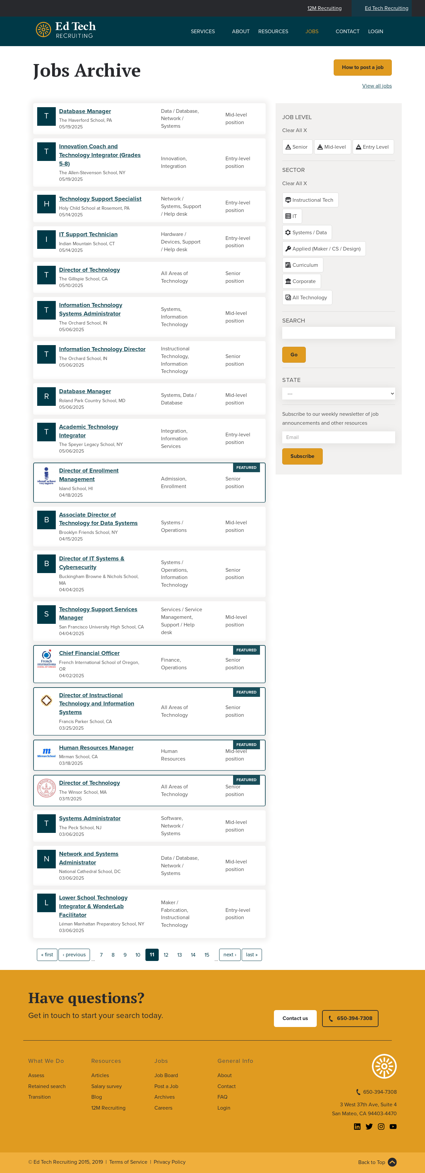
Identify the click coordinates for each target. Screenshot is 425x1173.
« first (47, 954)
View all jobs (377, 86)
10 (137, 955)
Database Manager (85, 111)
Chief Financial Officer (89, 653)
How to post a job (362, 67)
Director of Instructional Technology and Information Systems (96, 704)
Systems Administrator (90, 818)
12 (166, 955)
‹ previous (74, 954)
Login (375, 31)
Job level (297, 117)
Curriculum (305, 265)
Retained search (47, 1086)
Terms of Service (128, 1162)
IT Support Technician (88, 234)
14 (193, 955)
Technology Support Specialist (100, 198)
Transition (39, 1097)
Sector (293, 170)
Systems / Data (310, 232)
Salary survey (106, 1086)
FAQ (222, 1097)
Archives (164, 1097)
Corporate (304, 281)
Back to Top (371, 1162)
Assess (36, 1075)
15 (207, 955)
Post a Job (166, 1086)
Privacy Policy (170, 1162)
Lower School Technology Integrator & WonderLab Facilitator (93, 906)
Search (293, 320)
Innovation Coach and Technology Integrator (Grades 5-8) (100, 155)
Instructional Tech (313, 200)
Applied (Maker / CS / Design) (327, 249)
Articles (100, 1075)
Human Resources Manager (96, 747)
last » (252, 954)
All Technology (310, 297)
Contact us (295, 1018)
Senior (300, 147)
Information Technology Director (102, 349)
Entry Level (376, 147)
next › (229, 954)
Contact (348, 31)
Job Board (166, 1075)
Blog (96, 1097)
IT (295, 216)
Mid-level (335, 147)
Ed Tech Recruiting (386, 8)
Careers (163, 1108)
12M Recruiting (324, 8)
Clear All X (294, 130)
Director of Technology (89, 269)
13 (179, 955)
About (241, 31)
